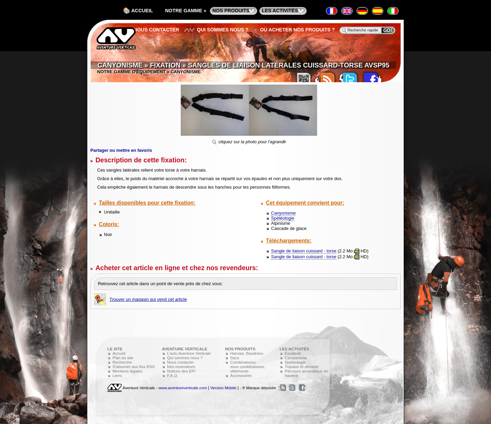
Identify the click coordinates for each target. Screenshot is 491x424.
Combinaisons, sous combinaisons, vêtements (247, 366)
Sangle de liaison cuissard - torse (304, 250)
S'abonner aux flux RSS (134, 366)
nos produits (231, 10)
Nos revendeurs (181, 366)
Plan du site (123, 357)
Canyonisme (283, 213)
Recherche (122, 362)
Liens (117, 375)
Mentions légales (128, 371)
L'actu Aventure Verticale (189, 353)
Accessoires (241, 375)
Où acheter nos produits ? (297, 29)
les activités (280, 10)
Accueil (142, 10)
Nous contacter (156, 29)
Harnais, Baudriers (246, 353)
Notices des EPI (181, 371)
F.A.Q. (172, 375)
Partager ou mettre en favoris (121, 150)
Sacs (234, 357)
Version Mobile (223, 387)
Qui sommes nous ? (223, 29)
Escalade (293, 353)
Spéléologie (282, 218)
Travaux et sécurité (301, 366)
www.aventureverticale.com (183, 387)
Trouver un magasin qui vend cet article (148, 299)
